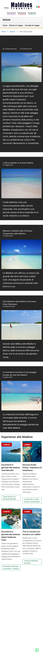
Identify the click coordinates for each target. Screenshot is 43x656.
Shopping (22, 13)
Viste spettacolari (25, 32)
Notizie (12, 32)
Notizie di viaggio (16, 25)
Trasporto (32, 13)
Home (5, 25)
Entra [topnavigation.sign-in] (6, 8)
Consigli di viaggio (32, 25)
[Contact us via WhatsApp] (37, 650)
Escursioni (11, 13)
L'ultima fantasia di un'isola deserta (18, 163)
